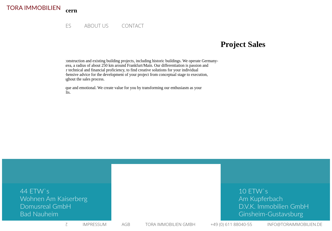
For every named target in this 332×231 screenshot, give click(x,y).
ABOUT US (96, 25)
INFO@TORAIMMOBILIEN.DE (294, 224)
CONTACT (133, 25)
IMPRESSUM (95, 224)
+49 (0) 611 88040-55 (231, 224)
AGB (126, 224)
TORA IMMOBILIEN (34, 7)
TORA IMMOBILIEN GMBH (170, 224)
